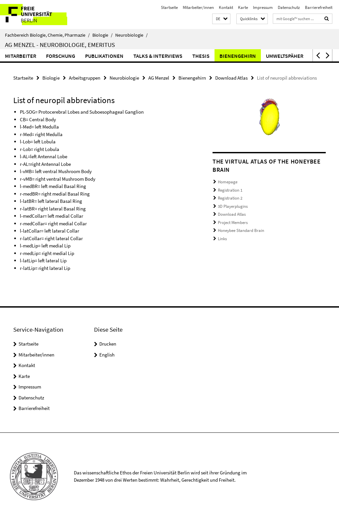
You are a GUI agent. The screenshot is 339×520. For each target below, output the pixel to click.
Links (222, 238)
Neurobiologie (131, 35)
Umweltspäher (284, 56)
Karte (243, 7)
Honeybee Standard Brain (241, 230)
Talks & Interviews (157, 56)
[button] (221, 19)
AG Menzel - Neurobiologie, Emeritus (60, 45)
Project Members (233, 222)
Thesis (201, 56)
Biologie (102, 35)
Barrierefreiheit (318, 7)
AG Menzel (158, 78)
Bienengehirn (237, 56)
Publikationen (104, 56)
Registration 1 (230, 190)
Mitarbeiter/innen (198, 7)
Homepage (227, 182)
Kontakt (226, 7)
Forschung (60, 56)
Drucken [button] (107, 344)
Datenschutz (289, 7)
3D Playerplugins (233, 206)
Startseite (169, 7)
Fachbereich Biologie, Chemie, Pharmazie (47, 35)
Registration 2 (230, 198)
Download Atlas (231, 78)
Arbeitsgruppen (84, 78)
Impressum (263, 7)
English (107, 355)
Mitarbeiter (20, 56)
